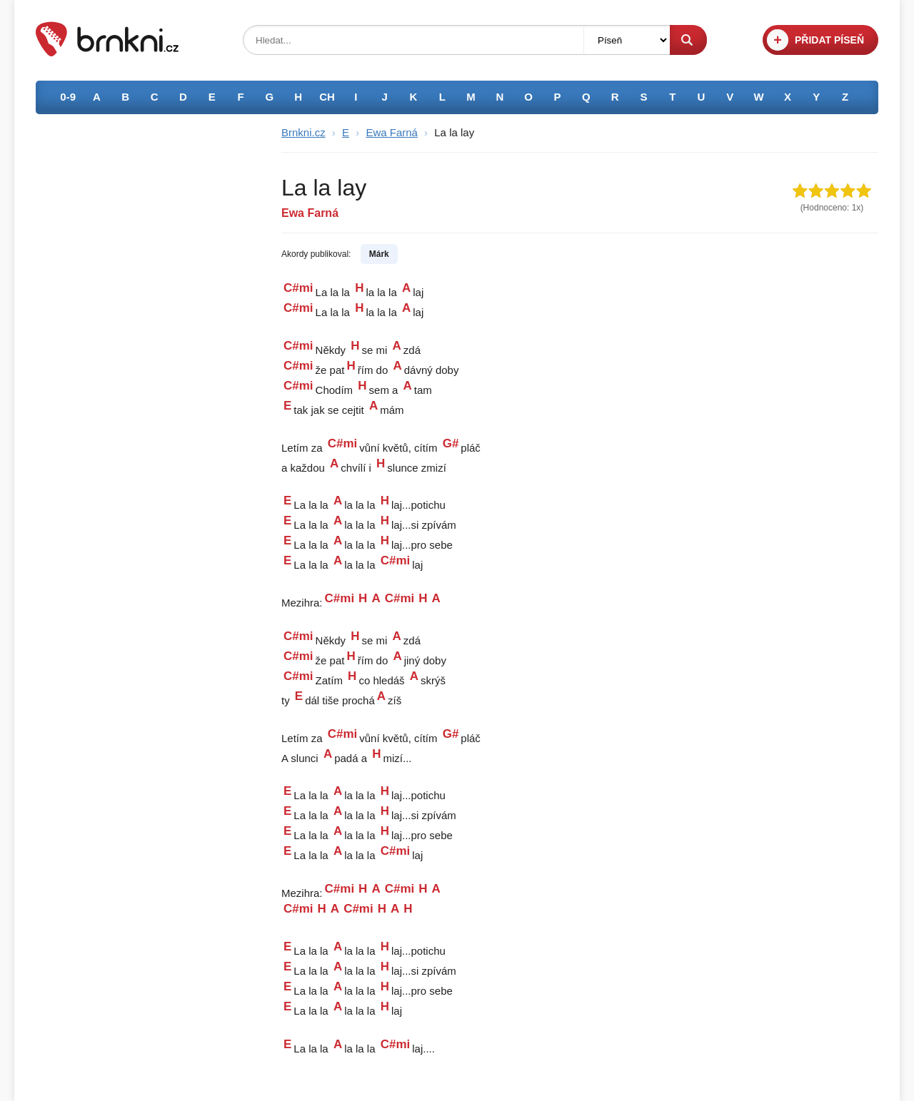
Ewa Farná (392, 132)
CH (327, 97)
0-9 (68, 97)
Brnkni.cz (303, 132)
